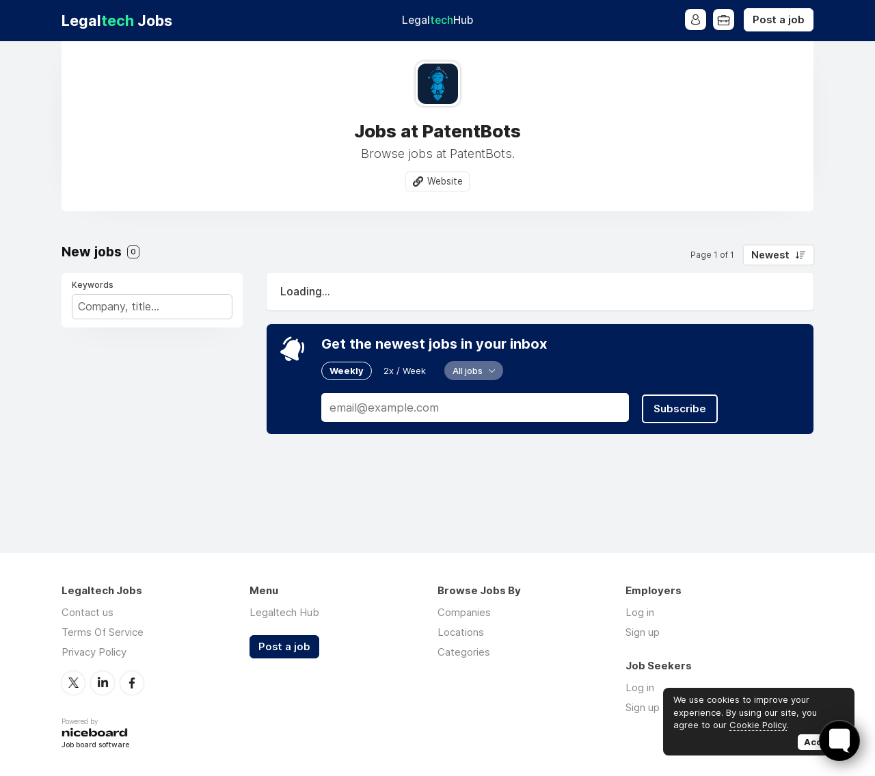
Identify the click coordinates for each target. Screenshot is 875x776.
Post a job (779, 20)
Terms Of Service (103, 632)
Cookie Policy (758, 724)
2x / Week (404, 370)
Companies (464, 612)
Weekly (346, 370)
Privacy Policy (94, 651)
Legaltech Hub (284, 612)
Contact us (87, 612)
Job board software (95, 745)
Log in (639, 612)
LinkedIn (102, 682)
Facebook (132, 682)
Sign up (642, 632)
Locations (461, 632)
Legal (437, 20)
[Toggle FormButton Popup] (839, 740)
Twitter (73, 682)
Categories (464, 651)
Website (445, 181)
